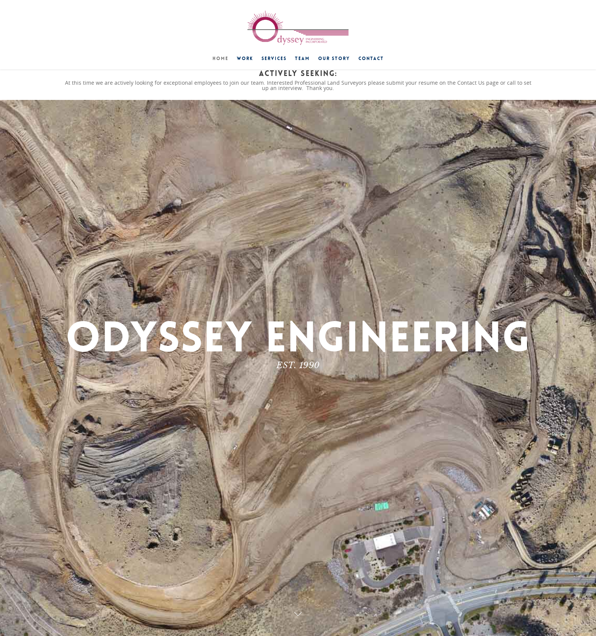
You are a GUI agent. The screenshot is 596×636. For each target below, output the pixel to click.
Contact (371, 58)
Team (302, 58)
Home (220, 58)
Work (245, 58)
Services (274, 58)
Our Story (334, 58)
